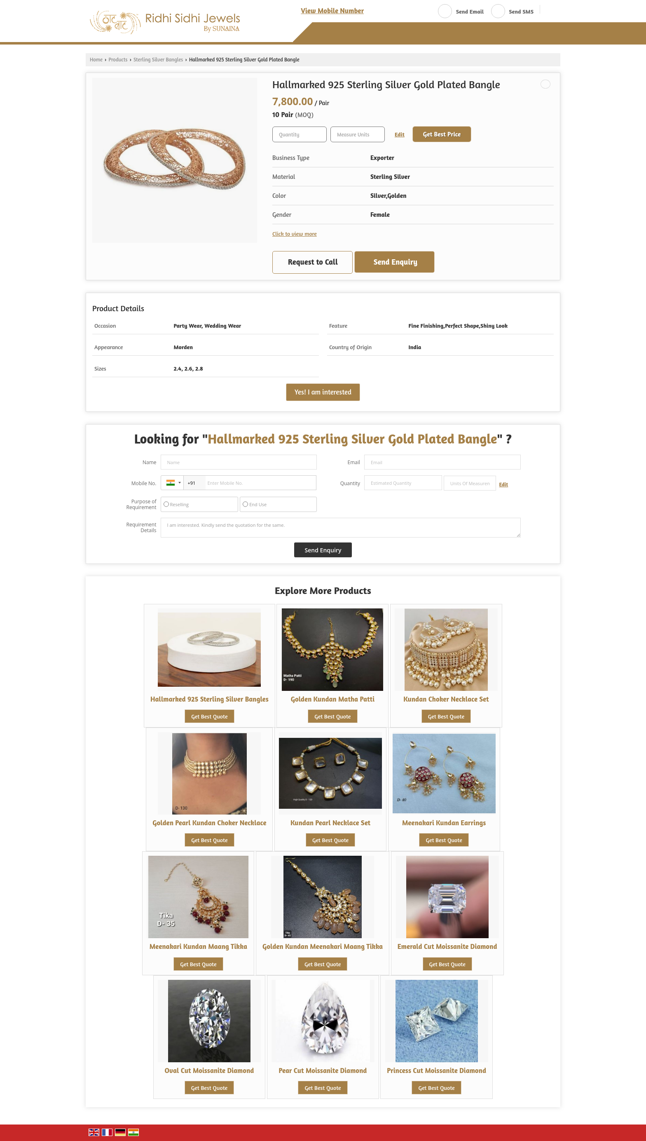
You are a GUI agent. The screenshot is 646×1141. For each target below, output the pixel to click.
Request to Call (313, 261)
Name (150, 462)
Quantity (350, 483)
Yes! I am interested (323, 392)
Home (96, 59)
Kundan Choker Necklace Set (446, 699)
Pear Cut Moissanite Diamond (323, 1070)
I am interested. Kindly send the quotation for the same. (341, 528)
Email (353, 462)
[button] (332, 11)
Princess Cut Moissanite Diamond (436, 1070)
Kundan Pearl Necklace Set (330, 823)
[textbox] (357, 134)
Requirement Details (141, 527)
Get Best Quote (209, 716)
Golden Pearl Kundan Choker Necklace (209, 823)
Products (117, 59)
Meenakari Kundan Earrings (444, 823)
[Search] (549, 10)
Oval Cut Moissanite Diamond (209, 1070)
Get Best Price (442, 134)
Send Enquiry (395, 261)
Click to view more (294, 233)
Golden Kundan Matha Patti (332, 699)
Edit (400, 134)
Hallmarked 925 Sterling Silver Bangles (209, 699)
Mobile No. (144, 483)
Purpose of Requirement (141, 504)
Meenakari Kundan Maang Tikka (198, 946)
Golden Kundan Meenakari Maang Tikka (322, 946)
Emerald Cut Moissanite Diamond (447, 946)
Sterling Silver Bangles (158, 59)
